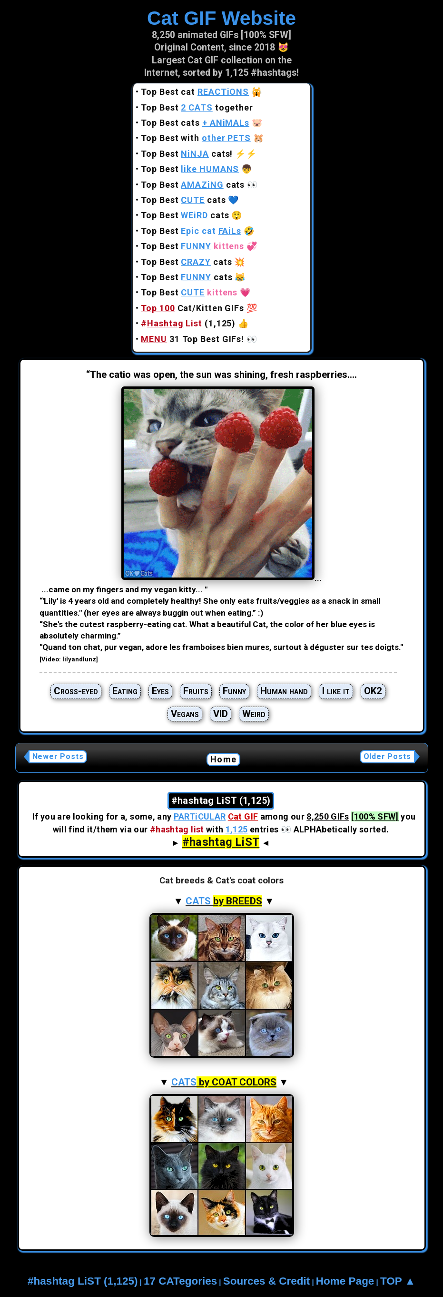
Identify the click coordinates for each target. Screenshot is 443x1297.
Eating (125, 691)
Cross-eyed (76, 691)
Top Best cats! (187, 154)
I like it (336, 691)
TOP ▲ (397, 1281)
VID (220, 713)
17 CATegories (180, 1281)
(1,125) (188, 323)
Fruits (195, 691)
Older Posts (387, 756)
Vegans (185, 713)
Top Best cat (195, 92)
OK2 (373, 691)
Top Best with (196, 138)
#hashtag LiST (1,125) (83, 1281)
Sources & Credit (266, 1281)
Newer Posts (58, 756)
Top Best (190, 169)
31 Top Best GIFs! (192, 339)
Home (223, 759)
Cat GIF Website (221, 18)
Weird (254, 713)
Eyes (160, 691)
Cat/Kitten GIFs (192, 308)
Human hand (284, 691)
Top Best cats (195, 123)
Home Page (345, 1281)
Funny (234, 691)
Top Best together (197, 107)
